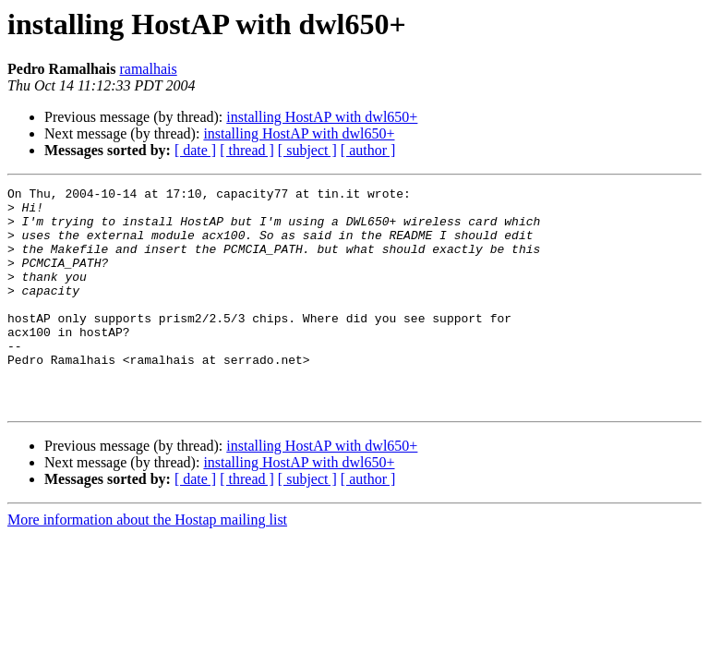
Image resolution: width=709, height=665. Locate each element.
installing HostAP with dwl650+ (321, 117)
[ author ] (368, 150)
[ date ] (195, 150)
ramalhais (147, 69)
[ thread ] (247, 150)
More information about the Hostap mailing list (147, 564)
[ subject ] (307, 150)
